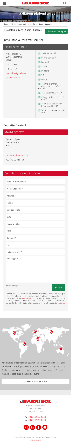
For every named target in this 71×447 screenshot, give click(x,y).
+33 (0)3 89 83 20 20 (36, 417)
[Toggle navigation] (4, 3)
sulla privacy (26, 298)
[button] (65, 3)
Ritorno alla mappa (56, 31)
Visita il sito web (13, 77)
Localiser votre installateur (35, 381)
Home (5, 24)
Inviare (58, 287)
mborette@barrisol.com (17, 155)
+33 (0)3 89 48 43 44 (36, 420)
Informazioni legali (35, 440)
